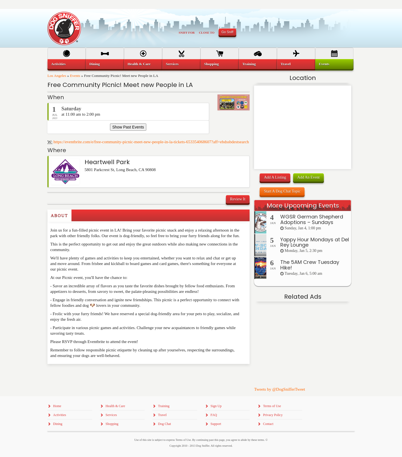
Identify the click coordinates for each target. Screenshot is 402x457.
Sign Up (216, 406)
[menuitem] (66, 64)
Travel (286, 64)
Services (172, 64)
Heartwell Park (107, 162)
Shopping (211, 64)
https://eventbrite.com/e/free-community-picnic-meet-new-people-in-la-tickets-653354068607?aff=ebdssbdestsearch (151, 142)
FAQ (213, 415)
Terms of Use (272, 406)
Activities (58, 64)
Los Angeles (56, 76)
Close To (206, 32)
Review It (237, 199)
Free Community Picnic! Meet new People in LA (120, 85)
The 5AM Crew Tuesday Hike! (309, 265)
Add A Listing (275, 177)
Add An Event (308, 177)
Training (249, 64)
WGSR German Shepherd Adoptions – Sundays (311, 219)
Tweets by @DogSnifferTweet (279, 389)
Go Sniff (227, 32)
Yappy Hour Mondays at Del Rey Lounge (314, 242)
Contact (268, 424)
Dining (94, 64)
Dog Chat (164, 424)
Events (75, 76)
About (59, 215)
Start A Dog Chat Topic (282, 191)
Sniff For (187, 32)
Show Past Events (128, 127)
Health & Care (139, 64)
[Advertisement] (80, 375)
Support (215, 424)
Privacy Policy (273, 415)
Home (57, 406)
